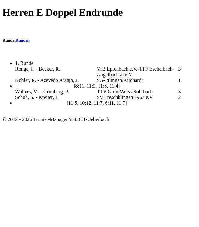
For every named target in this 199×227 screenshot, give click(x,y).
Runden (22, 40)
